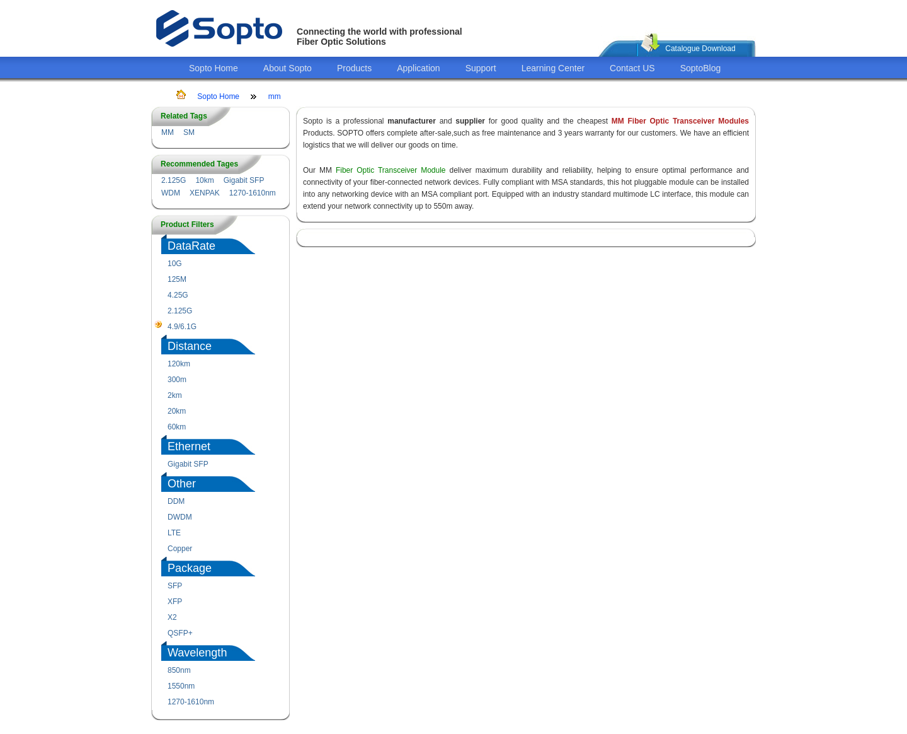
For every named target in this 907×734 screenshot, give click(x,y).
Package (190, 568)
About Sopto (287, 68)
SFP (175, 585)
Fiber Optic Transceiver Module (391, 170)
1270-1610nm (252, 193)
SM (189, 132)
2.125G (173, 180)
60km (177, 426)
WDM (170, 193)
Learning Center (553, 68)
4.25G (178, 295)
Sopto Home (213, 68)
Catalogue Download (700, 48)
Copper (180, 548)
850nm (179, 670)
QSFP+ (180, 633)
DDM (176, 501)
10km (204, 180)
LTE (174, 532)
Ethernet (189, 446)
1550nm (181, 686)
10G (175, 263)
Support (480, 68)
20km (177, 411)
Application (418, 68)
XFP (175, 601)
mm (274, 96)
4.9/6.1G (182, 326)
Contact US (632, 68)
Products (354, 68)
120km (179, 363)
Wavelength (197, 652)
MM (167, 132)
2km (175, 395)
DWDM (180, 517)
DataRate (191, 246)
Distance (190, 346)
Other (182, 483)
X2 (172, 617)
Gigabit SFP (244, 180)
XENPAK (205, 193)
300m (177, 379)
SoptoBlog (700, 68)
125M (177, 279)
